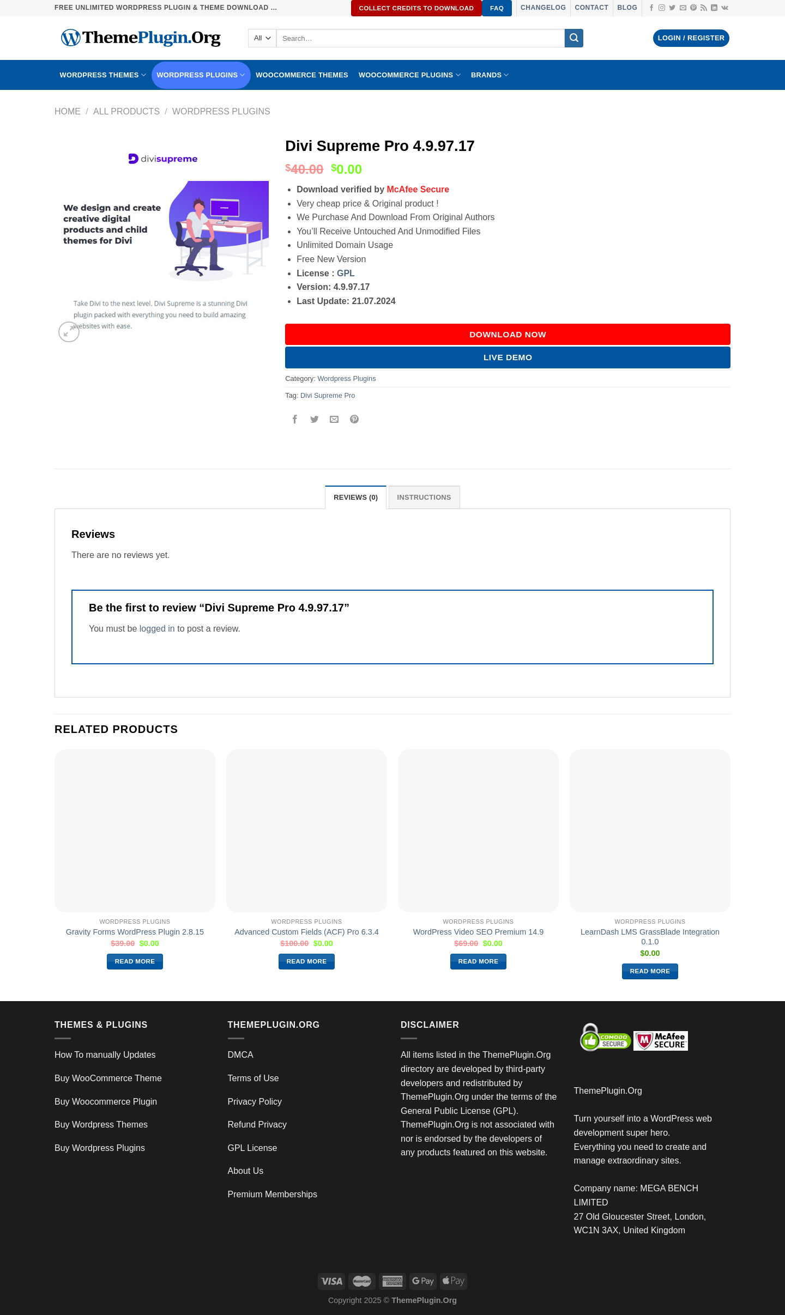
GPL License (252, 1148)
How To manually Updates (105, 1054)
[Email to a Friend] (334, 420)
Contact (591, 7)
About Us (246, 1170)
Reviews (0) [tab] (356, 497)
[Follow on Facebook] (651, 8)
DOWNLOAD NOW (507, 334)
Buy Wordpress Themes (101, 1124)
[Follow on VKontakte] (724, 8)
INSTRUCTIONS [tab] (424, 497)
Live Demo (508, 357)
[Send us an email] (683, 8)
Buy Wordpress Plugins (100, 1148)
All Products (126, 111)
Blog (627, 7)
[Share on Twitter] (315, 420)
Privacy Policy (255, 1101)
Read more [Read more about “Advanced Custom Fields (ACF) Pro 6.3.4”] (307, 961)
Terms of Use (253, 1078)
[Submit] (574, 38)
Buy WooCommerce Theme (108, 1078)
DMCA (240, 1054)
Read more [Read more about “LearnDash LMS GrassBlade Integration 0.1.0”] (650, 971)
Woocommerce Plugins (410, 75)
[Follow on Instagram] (662, 8)
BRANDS (490, 75)
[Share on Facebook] (295, 420)
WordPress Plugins (201, 75)
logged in (157, 628)
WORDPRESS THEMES (103, 75)
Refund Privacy (257, 1124)
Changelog (543, 7)
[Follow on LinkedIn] (714, 8)
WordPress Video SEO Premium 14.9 (478, 932)
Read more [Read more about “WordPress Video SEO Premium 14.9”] (478, 961)
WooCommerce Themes (302, 75)
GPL (346, 273)
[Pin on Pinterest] (354, 420)
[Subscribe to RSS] (704, 8)
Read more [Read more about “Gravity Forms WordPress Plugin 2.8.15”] (135, 961)
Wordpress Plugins (221, 111)
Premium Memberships (272, 1194)
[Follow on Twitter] (672, 8)
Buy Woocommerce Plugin (106, 1101)
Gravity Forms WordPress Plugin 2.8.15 (135, 932)
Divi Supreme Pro (327, 395)
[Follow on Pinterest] (693, 8)
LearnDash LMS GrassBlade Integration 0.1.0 (650, 937)
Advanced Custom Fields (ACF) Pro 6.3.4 (306, 932)
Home (68, 111)
